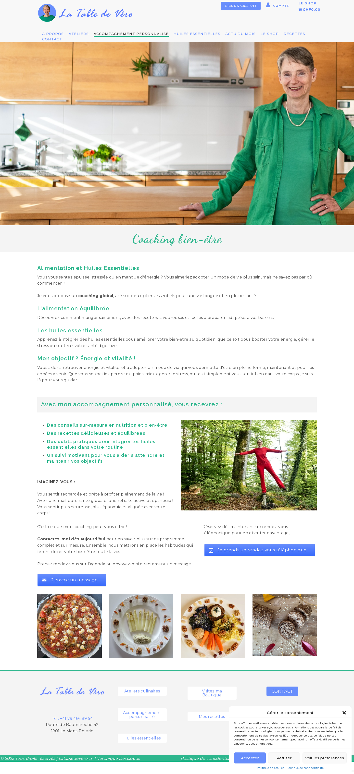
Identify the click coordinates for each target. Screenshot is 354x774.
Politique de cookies (270, 768)
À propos (53, 34)
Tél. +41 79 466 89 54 (72, 718)
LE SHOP (307, 3)
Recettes (294, 34)
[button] (344, 712)
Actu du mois (240, 34)
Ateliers (79, 34)
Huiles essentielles (197, 34)
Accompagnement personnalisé (131, 34)
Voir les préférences (324, 758)
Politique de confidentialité (305, 768)
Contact (52, 39)
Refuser (284, 758)
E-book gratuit (241, 6)
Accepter (250, 758)
